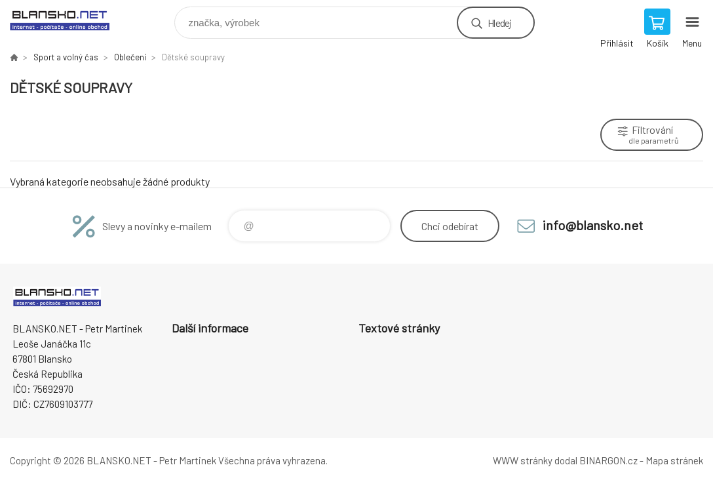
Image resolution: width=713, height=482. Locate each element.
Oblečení (130, 57)
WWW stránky (522, 460)
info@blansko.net (593, 225)
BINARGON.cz (608, 460)
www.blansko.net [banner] (68, 19)
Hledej (499, 22)
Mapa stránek (674, 460)
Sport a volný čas (65, 57)
